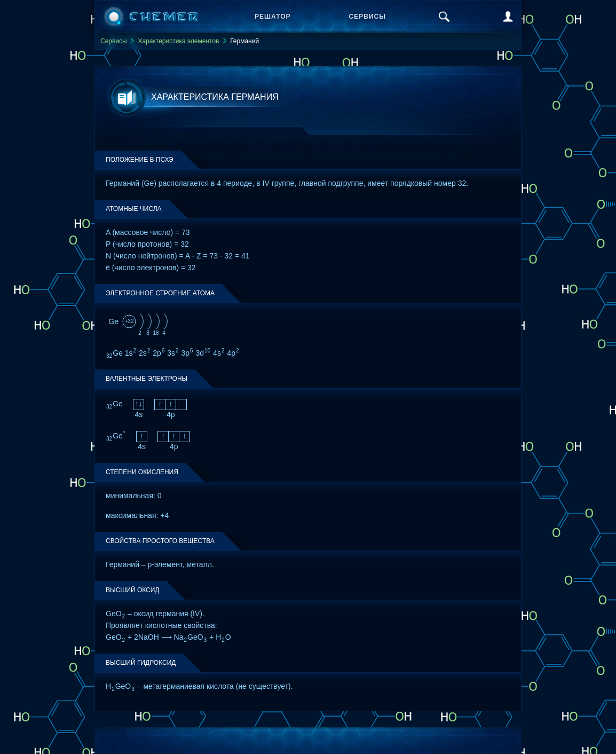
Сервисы (367, 16)
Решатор (273, 16)
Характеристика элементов (178, 41)
